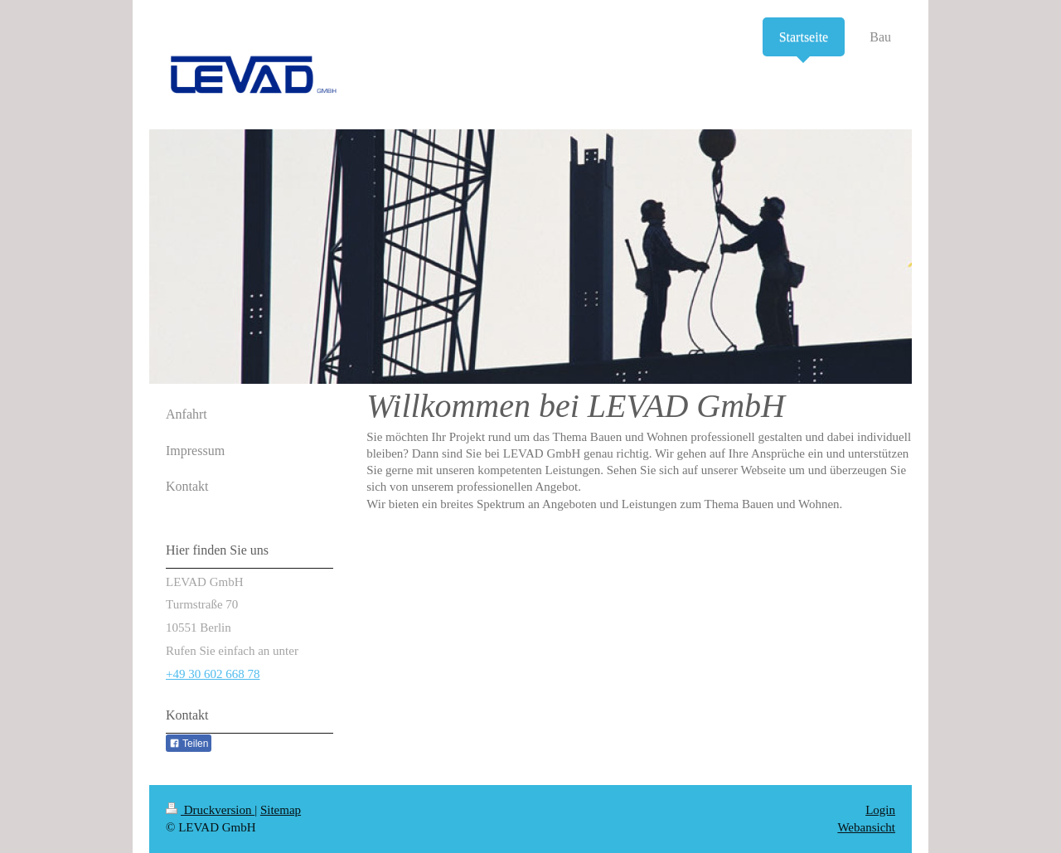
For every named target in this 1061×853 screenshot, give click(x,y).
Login (880, 810)
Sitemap (280, 810)
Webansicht (866, 827)
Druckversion (210, 810)
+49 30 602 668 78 (212, 674)
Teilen (188, 743)
